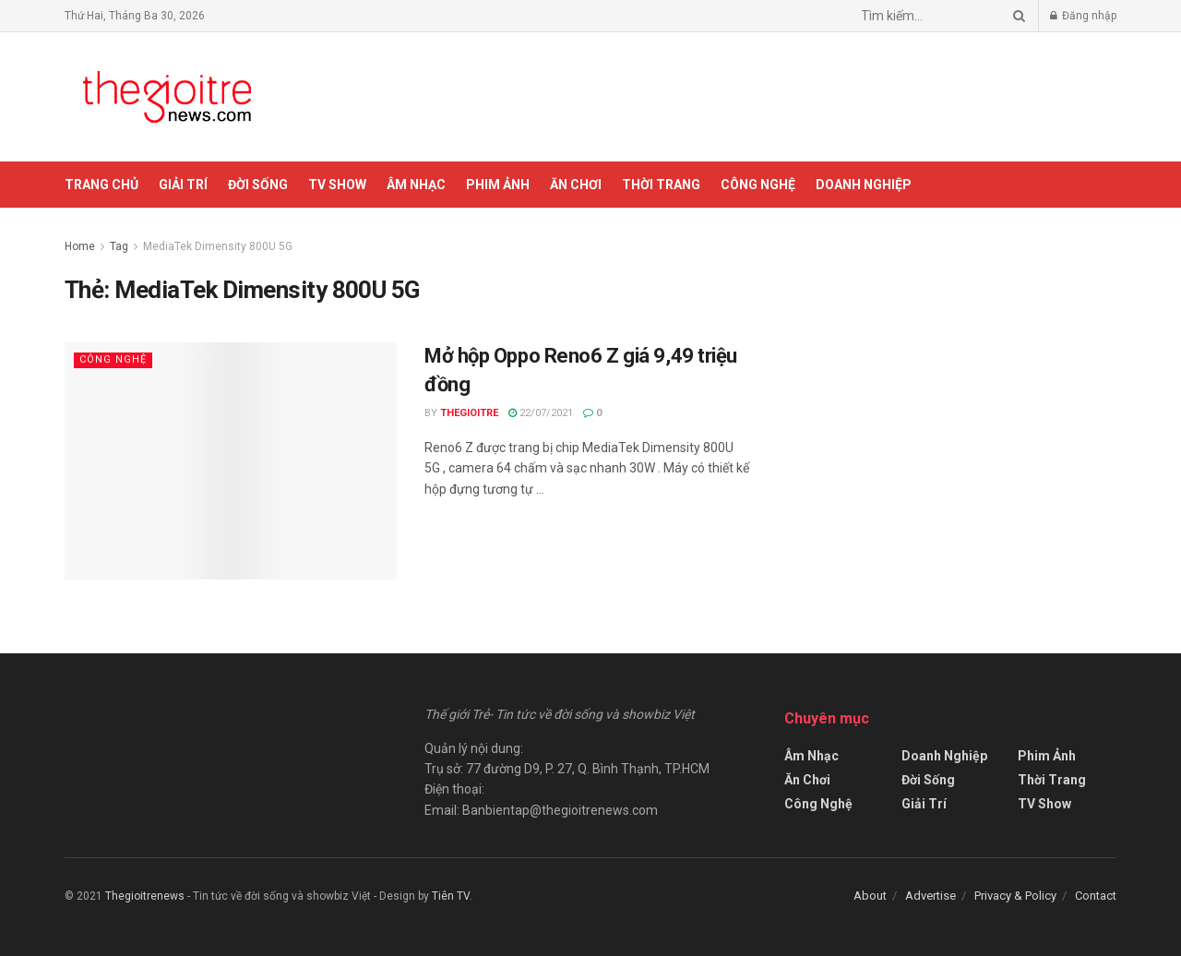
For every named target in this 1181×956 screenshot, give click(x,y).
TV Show (337, 184)
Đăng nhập (1083, 15)
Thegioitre (469, 413)
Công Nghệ (758, 184)
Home (80, 246)
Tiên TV (451, 896)
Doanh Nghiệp (864, 184)
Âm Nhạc (416, 184)
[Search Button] (1016, 15)
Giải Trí (183, 184)
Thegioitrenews (146, 896)
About (870, 895)
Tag (119, 246)
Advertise (930, 895)
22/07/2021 (540, 413)
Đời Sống (258, 184)
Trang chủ (101, 184)
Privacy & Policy (1015, 895)
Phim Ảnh (498, 184)
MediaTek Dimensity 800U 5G (217, 246)
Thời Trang (661, 184)
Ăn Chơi (576, 184)
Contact (1095, 895)
